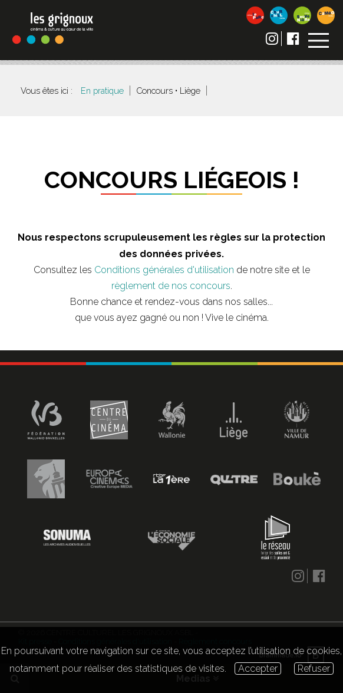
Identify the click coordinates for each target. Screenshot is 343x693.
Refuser (314, 668)
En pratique (102, 91)
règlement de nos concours (170, 285)
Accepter (258, 668)
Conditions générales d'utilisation (164, 269)
